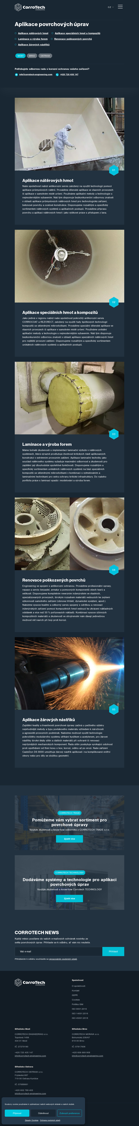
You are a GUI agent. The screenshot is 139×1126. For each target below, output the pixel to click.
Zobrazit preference (70, 1113)
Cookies (76, 999)
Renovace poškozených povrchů (73, 39)
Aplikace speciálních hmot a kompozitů (77, 33)
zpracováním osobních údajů (63, 959)
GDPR (75, 995)
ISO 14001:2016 (80, 1013)
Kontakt (75, 990)
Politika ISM (77, 1004)
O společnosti (78, 986)
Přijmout (17, 1113)
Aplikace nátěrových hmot (33, 33)
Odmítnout (43, 1113)
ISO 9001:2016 (79, 1009)
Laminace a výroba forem (33, 39)
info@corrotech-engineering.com (35, 74)
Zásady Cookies (31, 1120)
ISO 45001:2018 (80, 1018)
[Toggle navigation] (120, 7)
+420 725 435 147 (69, 74)
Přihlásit (113, 951)
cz (109, 7)
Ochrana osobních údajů (50, 1120)
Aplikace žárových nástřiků (34, 44)
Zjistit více (69, 839)
